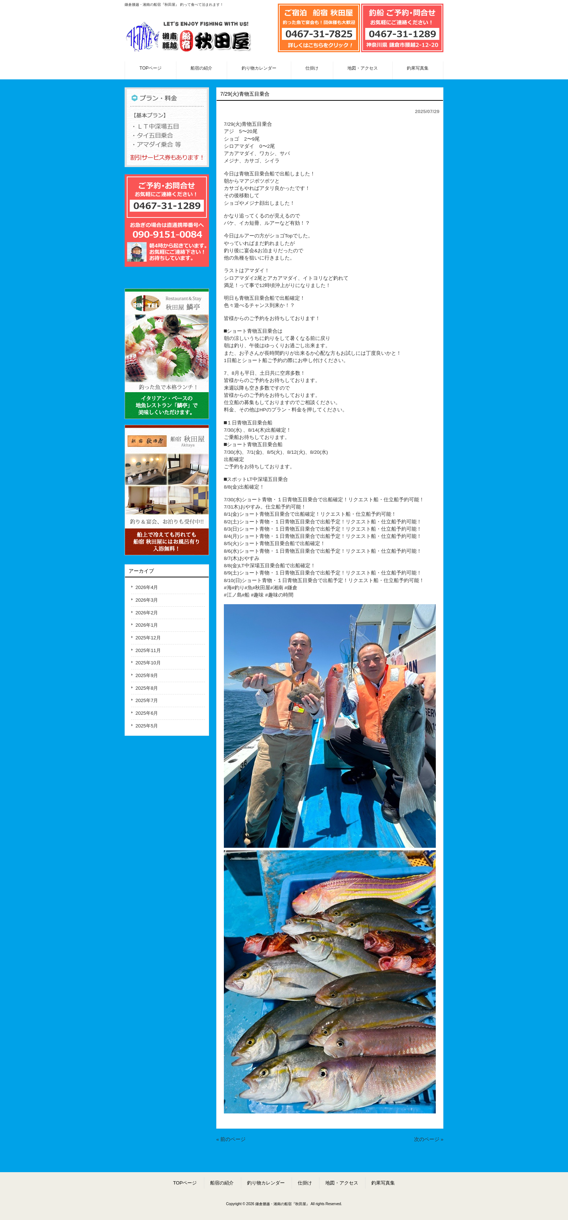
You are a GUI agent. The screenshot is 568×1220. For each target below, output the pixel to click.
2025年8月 (146, 688)
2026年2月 (146, 612)
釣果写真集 (383, 1183)
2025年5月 (146, 726)
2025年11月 (148, 650)
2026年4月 (146, 587)
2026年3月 (146, 600)
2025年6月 (146, 713)
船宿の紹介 (222, 1183)
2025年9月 (146, 675)
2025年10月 (148, 662)
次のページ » (428, 1139)
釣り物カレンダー (266, 1183)
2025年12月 (148, 637)
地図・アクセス (341, 1183)
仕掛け (305, 1183)
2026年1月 (146, 625)
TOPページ (185, 1183)
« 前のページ (231, 1139)
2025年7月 (146, 700)
